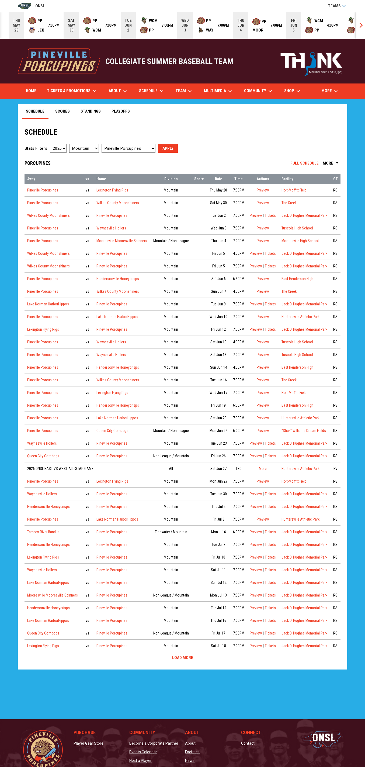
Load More (182, 657)
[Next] (360, 25)
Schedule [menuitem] (152, 91)
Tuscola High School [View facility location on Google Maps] (297, 228)
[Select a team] (128, 148)
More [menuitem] (330, 91)
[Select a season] (58, 148)
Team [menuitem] (184, 91)
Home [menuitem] (31, 90)
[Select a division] (84, 148)
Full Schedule (304, 163)
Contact (248, 743)
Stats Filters (36, 148)
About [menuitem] (118, 91)
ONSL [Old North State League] (31, 6)
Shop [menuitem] (294, 91)
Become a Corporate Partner (153, 743)
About (190, 743)
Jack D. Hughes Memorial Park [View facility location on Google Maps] (304, 215)
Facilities (192, 752)
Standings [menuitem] (91, 111)
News (189, 760)
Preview (263, 190)
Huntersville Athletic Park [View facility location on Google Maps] (300, 317)
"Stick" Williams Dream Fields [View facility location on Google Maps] (303, 430)
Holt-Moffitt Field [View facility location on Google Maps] (294, 190)
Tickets (270, 215)
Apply (167, 148)
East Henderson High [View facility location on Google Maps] (297, 279)
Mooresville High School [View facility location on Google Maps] (300, 241)
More (331, 163)
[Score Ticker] (182, 25)
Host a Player (140, 760)
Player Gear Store (88, 743)
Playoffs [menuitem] (121, 111)
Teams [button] (337, 6)
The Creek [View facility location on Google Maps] (289, 203)
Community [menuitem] (258, 91)
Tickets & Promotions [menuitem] (72, 91)
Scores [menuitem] (62, 111)
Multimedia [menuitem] (218, 91)
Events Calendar (143, 752)
